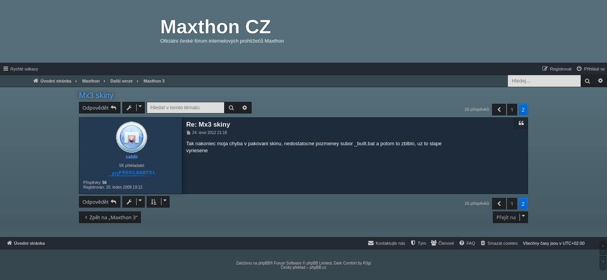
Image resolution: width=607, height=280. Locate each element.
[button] (499, 109)
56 (104, 182)
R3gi (367, 263)
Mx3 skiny (96, 95)
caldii (132, 157)
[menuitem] (590, 69)
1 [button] (512, 109)
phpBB (264, 263)
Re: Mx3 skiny (208, 124)
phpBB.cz (318, 267)
